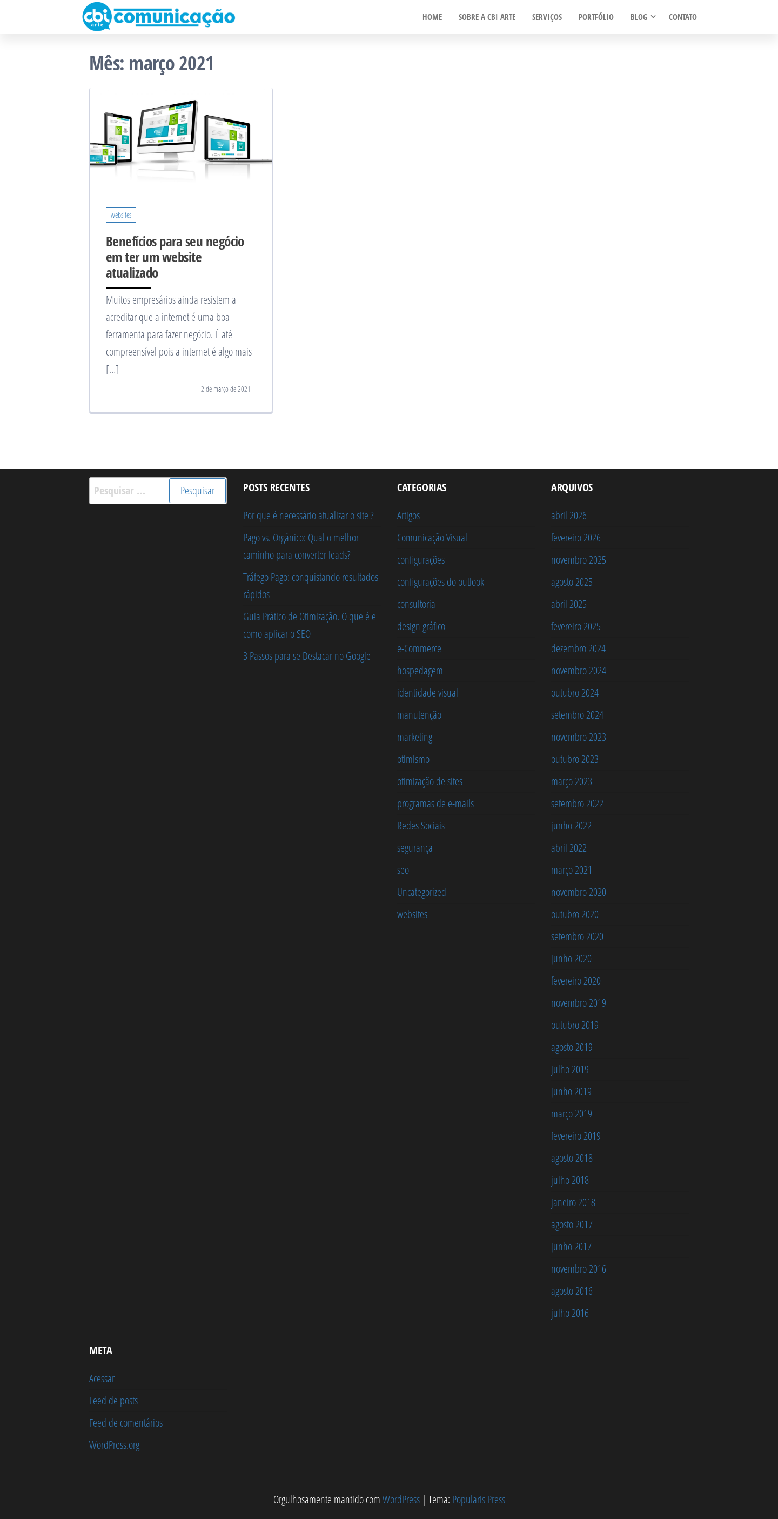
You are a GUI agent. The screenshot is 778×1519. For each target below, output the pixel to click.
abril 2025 (569, 604)
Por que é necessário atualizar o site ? (308, 515)
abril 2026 (569, 515)
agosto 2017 (572, 1224)
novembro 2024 (578, 670)
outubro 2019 (575, 1025)
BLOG (639, 16)
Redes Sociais (421, 825)
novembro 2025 (578, 559)
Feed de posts (113, 1400)
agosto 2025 (572, 581)
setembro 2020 (577, 936)
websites (121, 215)
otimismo (413, 759)
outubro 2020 (575, 914)
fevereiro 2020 (576, 980)
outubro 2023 (575, 759)
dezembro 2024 (578, 648)
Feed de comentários (126, 1422)
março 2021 (571, 869)
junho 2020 (571, 958)
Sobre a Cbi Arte (488, 16)
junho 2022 (571, 825)
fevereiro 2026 (576, 537)
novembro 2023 (578, 737)
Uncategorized (421, 892)
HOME (434, 16)
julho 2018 (570, 1180)
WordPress (401, 1499)
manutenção (419, 714)
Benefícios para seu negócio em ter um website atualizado (175, 257)
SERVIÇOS (548, 16)
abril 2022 (569, 847)
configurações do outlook (440, 581)
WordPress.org (114, 1444)
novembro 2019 (578, 1002)
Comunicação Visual (432, 537)
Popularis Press (478, 1499)
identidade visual (427, 692)
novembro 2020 (578, 892)
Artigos (408, 515)
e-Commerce (419, 648)
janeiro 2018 (573, 1202)
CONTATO (683, 16)
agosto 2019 (572, 1047)
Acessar (102, 1378)
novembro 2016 (578, 1268)
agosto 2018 (572, 1157)
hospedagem (420, 670)
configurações (421, 559)
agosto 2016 (572, 1290)
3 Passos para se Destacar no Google (307, 655)
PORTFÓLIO (596, 16)
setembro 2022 (577, 803)
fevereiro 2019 (576, 1135)
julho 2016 (570, 1313)
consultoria (416, 604)
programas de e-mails (435, 803)
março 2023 (571, 781)
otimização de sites (429, 781)
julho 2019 (570, 1069)
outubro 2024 (575, 692)
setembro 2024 (577, 714)
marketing (414, 737)
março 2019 (571, 1113)
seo (403, 869)
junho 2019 (571, 1091)
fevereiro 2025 (576, 626)
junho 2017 (571, 1246)
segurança (415, 847)
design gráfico (421, 626)
